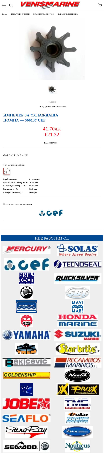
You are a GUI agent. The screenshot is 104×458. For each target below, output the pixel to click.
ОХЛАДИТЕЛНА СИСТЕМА (43, 14)
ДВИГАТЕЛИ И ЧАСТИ (20, 14)
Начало (5, 14)
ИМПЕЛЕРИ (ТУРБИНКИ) (68, 14)
